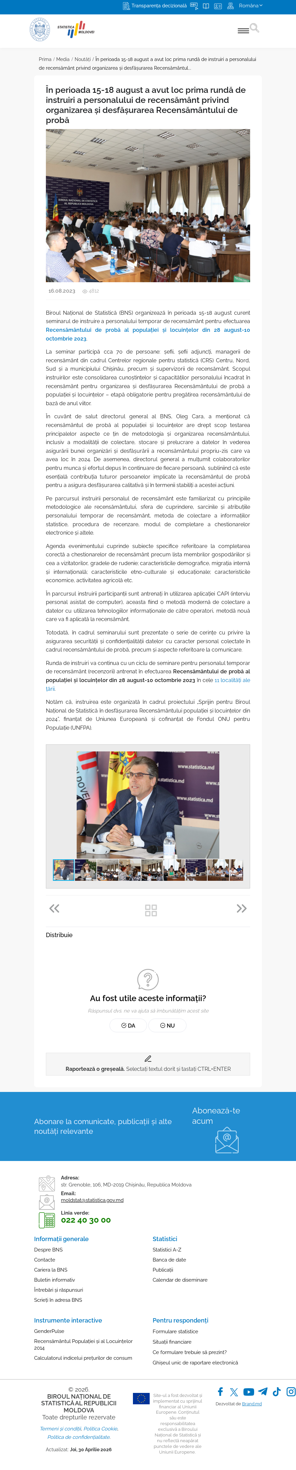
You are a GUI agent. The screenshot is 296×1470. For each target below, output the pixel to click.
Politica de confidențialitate (78, 1437)
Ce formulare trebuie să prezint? (190, 1352)
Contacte (44, 1260)
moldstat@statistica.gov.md (92, 1200)
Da (128, 1026)
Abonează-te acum (216, 1116)
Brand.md (252, 1403)
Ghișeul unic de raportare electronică (195, 1363)
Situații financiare (172, 1342)
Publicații (163, 1270)
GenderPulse (49, 1331)
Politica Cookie (100, 1429)
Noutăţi (83, 59)
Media (63, 59)
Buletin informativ (54, 1280)
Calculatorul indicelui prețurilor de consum (83, 1358)
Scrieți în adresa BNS (58, 1300)
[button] (237, 757)
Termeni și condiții (60, 1429)
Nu (167, 1026)
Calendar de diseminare (180, 1280)
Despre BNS (48, 1250)
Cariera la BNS (50, 1270)
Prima (45, 59)
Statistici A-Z (167, 1250)
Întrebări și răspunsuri (58, 1290)
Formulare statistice (175, 1332)
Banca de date (169, 1260)
